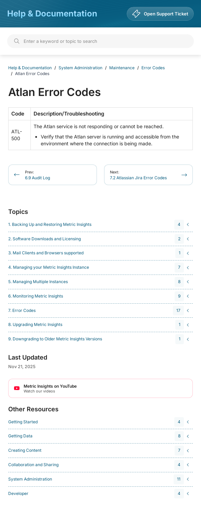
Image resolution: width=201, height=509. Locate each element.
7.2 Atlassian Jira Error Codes (138, 175)
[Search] (100, 41)
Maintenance (122, 67)
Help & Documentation (52, 14)
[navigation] (99, 225)
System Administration (80, 67)
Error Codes (153, 67)
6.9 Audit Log (37, 175)
